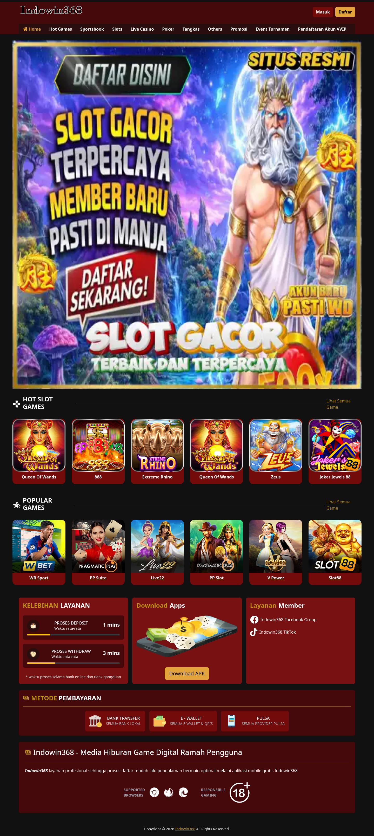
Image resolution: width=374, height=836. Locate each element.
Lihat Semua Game (338, 404)
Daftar (345, 12)
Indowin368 (185, 828)
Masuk (323, 12)
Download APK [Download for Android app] (187, 673)
